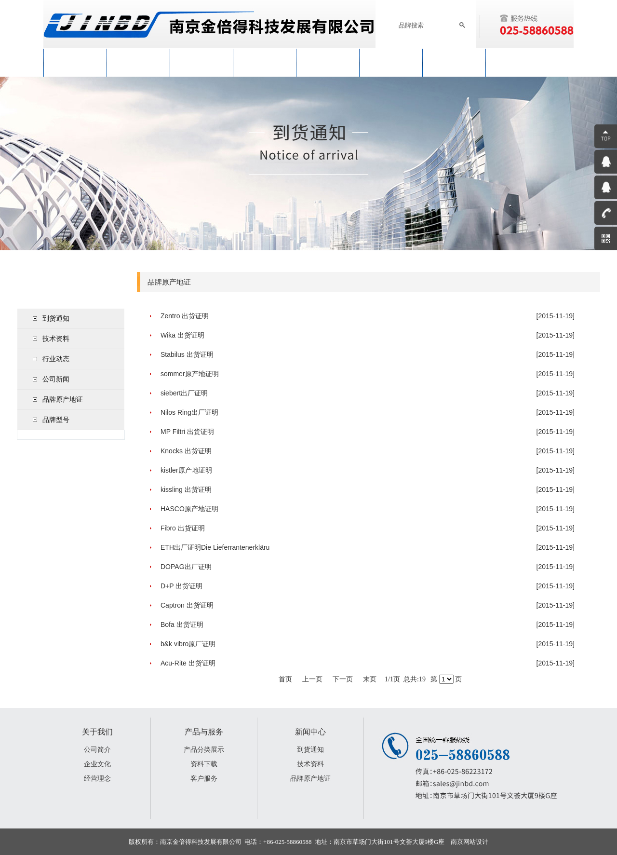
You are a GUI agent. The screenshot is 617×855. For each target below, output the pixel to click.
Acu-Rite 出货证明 (188, 663)
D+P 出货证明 (181, 586)
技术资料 (55, 338)
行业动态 (55, 359)
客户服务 (203, 778)
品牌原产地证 (62, 399)
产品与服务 (265, 63)
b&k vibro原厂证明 (188, 644)
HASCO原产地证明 (189, 509)
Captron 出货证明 (187, 605)
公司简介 (97, 749)
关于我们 (138, 63)
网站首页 (75, 63)
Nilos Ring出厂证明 (189, 412)
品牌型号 (55, 419)
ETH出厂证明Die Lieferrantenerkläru (215, 547)
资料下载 (203, 764)
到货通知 (55, 318)
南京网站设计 (469, 841)
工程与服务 (328, 63)
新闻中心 (201, 63)
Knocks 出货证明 (186, 451)
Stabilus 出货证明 (187, 354)
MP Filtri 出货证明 (187, 431)
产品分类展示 (204, 749)
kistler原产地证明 (186, 470)
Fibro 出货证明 (183, 528)
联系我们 (454, 63)
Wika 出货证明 (182, 335)
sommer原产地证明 (190, 374)
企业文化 (97, 764)
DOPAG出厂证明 (186, 566)
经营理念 (97, 778)
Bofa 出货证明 (182, 624)
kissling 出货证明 (186, 489)
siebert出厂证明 (184, 393)
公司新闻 (55, 379)
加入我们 (390, 63)
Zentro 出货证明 (185, 316)
